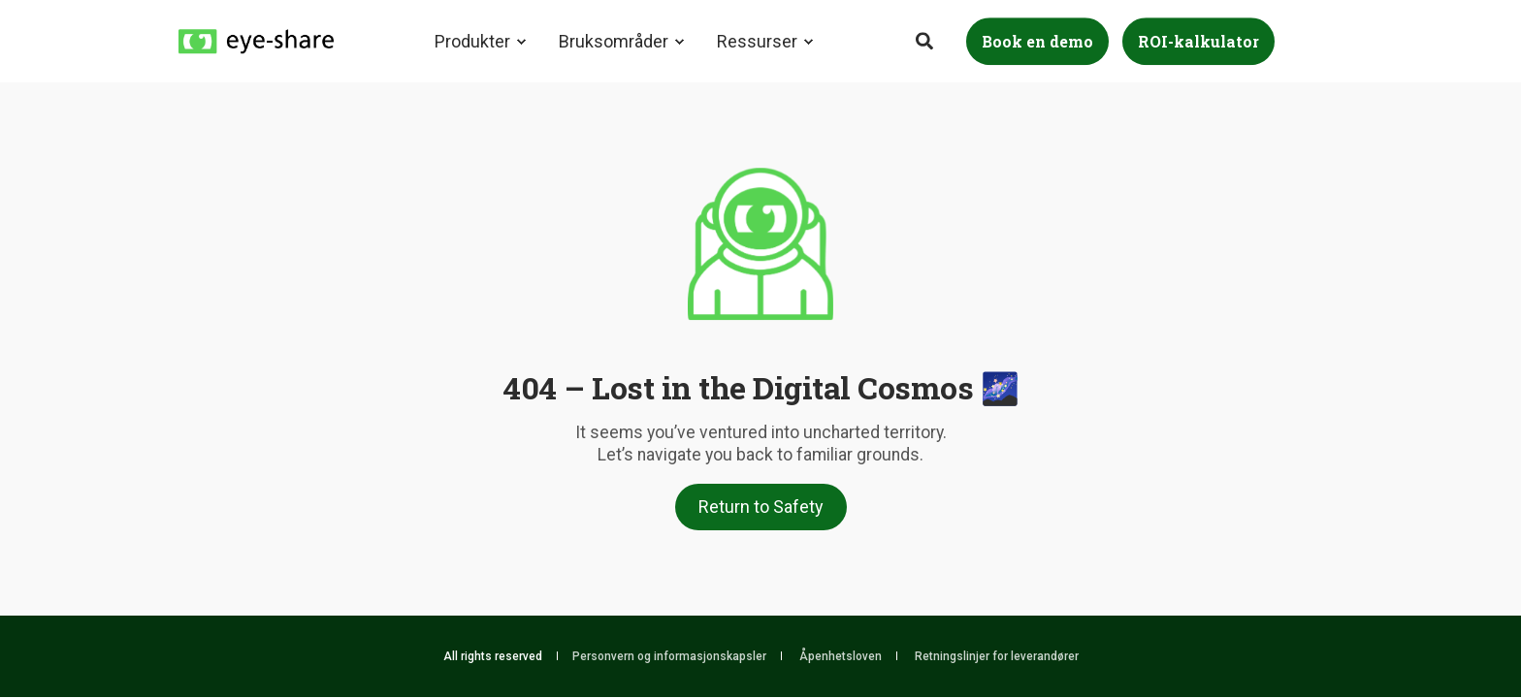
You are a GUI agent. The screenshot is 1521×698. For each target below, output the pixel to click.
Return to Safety (761, 506)
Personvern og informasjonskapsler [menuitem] (669, 656)
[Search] (926, 39)
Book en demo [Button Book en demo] (1037, 41)
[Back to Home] (256, 40)
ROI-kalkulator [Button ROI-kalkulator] (1198, 41)
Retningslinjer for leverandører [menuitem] (997, 656)
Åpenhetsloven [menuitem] (840, 656)
